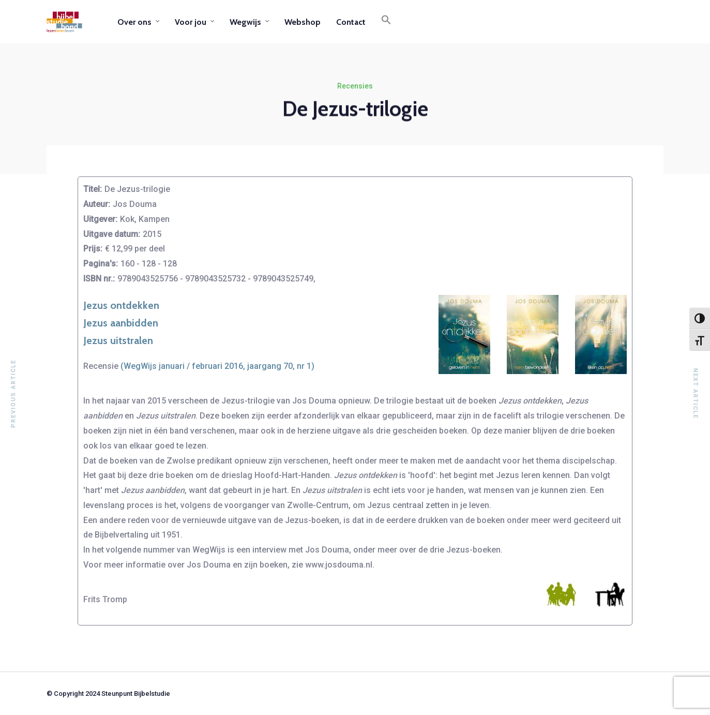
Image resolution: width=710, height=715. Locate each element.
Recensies (355, 86)
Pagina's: (100, 264)
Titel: (92, 189)
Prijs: (92, 249)
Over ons (134, 22)
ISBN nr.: (99, 279)
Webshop (302, 22)
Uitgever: (100, 219)
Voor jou (190, 22)
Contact (351, 22)
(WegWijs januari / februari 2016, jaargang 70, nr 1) (217, 366)
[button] (386, 21)
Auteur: (96, 204)
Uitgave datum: (111, 234)
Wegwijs (245, 22)
